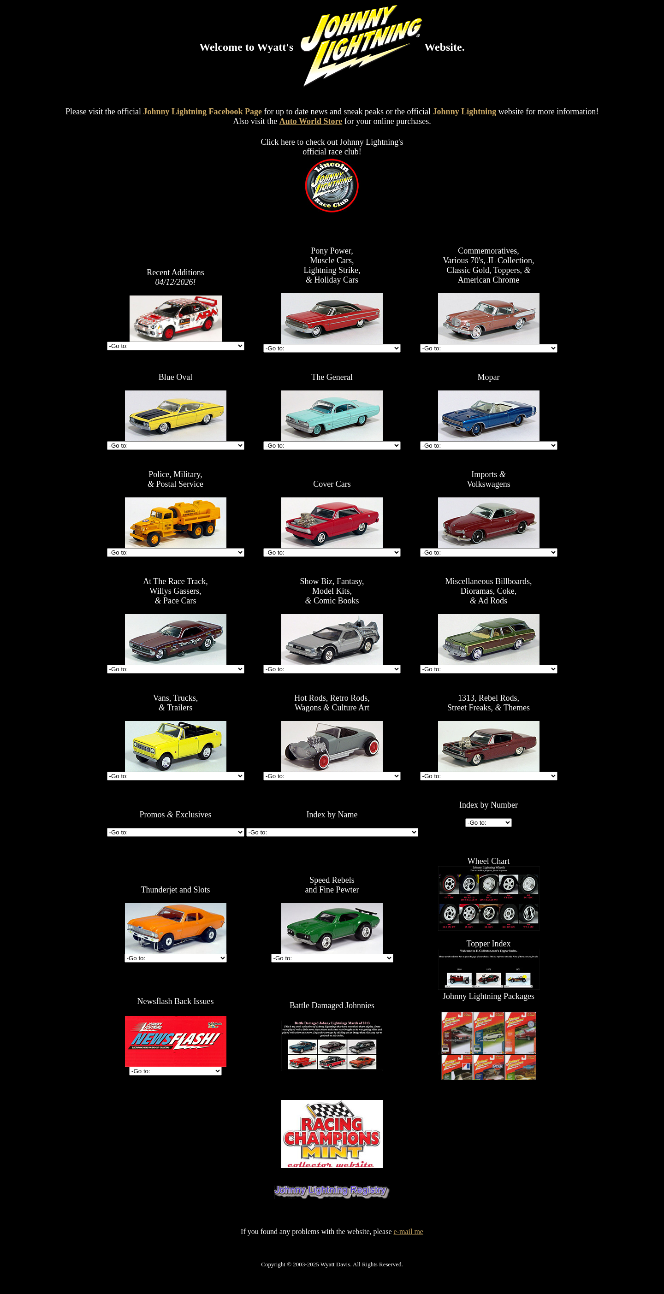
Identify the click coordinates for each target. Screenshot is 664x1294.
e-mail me (408, 1231)
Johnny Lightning (465, 111)
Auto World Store (310, 121)
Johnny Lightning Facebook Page (202, 111)
